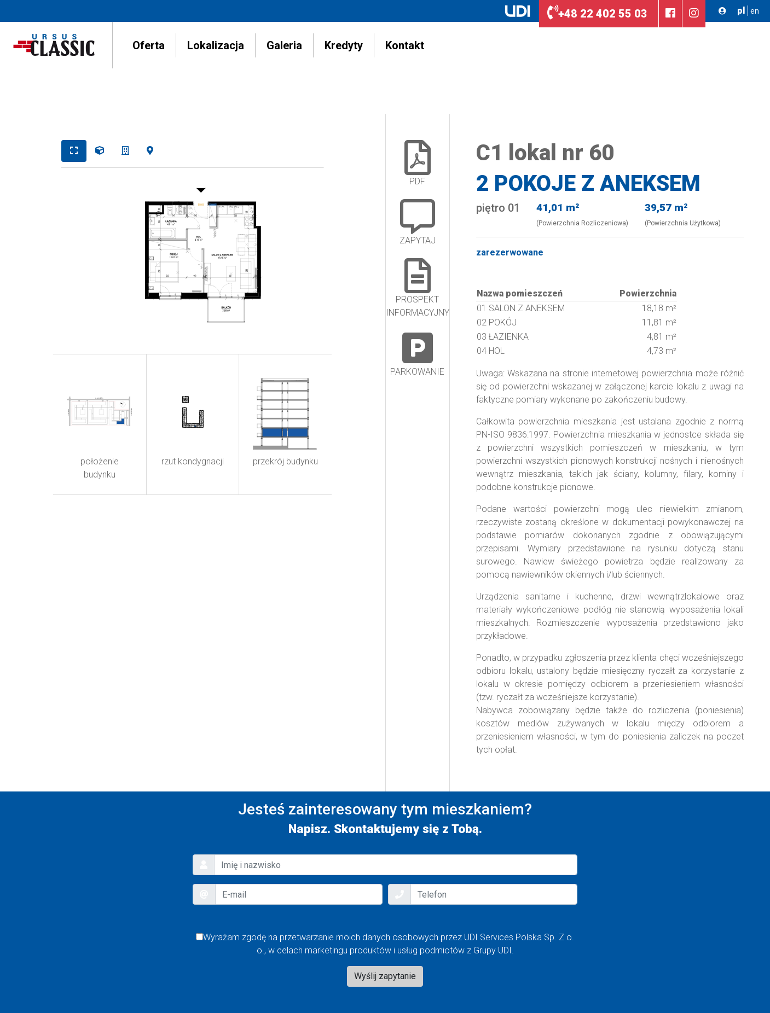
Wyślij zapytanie (385, 976)
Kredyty (344, 45)
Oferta (148, 45)
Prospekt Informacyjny (417, 288)
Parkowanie (417, 353)
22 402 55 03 (597, 13)
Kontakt (404, 45)
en (754, 11)
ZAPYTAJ (418, 222)
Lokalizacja (215, 45)
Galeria (284, 45)
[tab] (73, 151)
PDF (417, 163)
